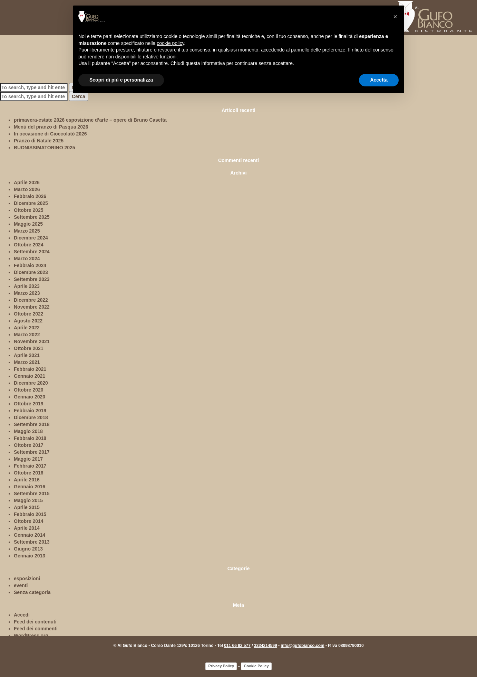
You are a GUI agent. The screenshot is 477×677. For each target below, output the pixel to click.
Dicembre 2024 (31, 238)
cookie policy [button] (170, 43)
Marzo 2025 (27, 231)
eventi (21, 585)
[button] (395, 16)
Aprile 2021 (27, 355)
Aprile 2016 (27, 479)
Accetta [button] (379, 80)
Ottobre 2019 (28, 403)
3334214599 (265, 645)
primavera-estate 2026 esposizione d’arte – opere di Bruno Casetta (90, 120)
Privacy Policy (221, 666)
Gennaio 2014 (29, 535)
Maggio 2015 (28, 500)
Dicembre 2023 (31, 272)
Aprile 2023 (27, 286)
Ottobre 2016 (28, 473)
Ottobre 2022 (28, 314)
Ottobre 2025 (28, 210)
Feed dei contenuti (35, 621)
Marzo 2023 (27, 293)
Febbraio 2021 (30, 369)
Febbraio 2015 (30, 514)
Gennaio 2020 (29, 396)
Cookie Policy (256, 666)
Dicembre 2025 (31, 203)
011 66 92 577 (237, 645)
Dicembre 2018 (31, 417)
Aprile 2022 (27, 327)
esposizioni (27, 578)
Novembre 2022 (32, 307)
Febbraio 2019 (30, 410)
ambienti (60, 30)
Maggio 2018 (28, 431)
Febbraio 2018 (30, 438)
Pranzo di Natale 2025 (39, 140)
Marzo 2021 (27, 362)
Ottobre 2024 (28, 244)
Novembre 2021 (32, 341)
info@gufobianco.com (302, 645)
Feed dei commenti (36, 628)
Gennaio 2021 (29, 376)
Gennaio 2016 (29, 486)
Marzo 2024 (27, 258)
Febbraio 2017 (30, 466)
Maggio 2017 (28, 459)
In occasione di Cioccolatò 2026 (50, 134)
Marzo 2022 (27, 334)
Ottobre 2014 (28, 521)
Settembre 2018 (32, 424)
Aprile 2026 (27, 182)
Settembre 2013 (32, 542)
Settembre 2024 (32, 251)
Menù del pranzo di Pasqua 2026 (51, 127)
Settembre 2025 (32, 217)
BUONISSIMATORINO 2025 (44, 147)
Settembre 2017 (32, 452)
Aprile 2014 (27, 528)
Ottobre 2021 (28, 348)
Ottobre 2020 (28, 390)
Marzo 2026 (27, 189)
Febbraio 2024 (30, 265)
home (14, 30)
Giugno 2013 (28, 549)
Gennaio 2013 (29, 555)
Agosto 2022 (28, 320)
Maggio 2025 (28, 224)
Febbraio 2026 (30, 196)
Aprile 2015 (27, 507)
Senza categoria (32, 592)
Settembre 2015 (32, 493)
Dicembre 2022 (31, 300)
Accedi (22, 615)
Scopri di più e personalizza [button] (121, 80)
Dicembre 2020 (31, 383)
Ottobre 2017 (28, 445)
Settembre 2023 (32, 279)
